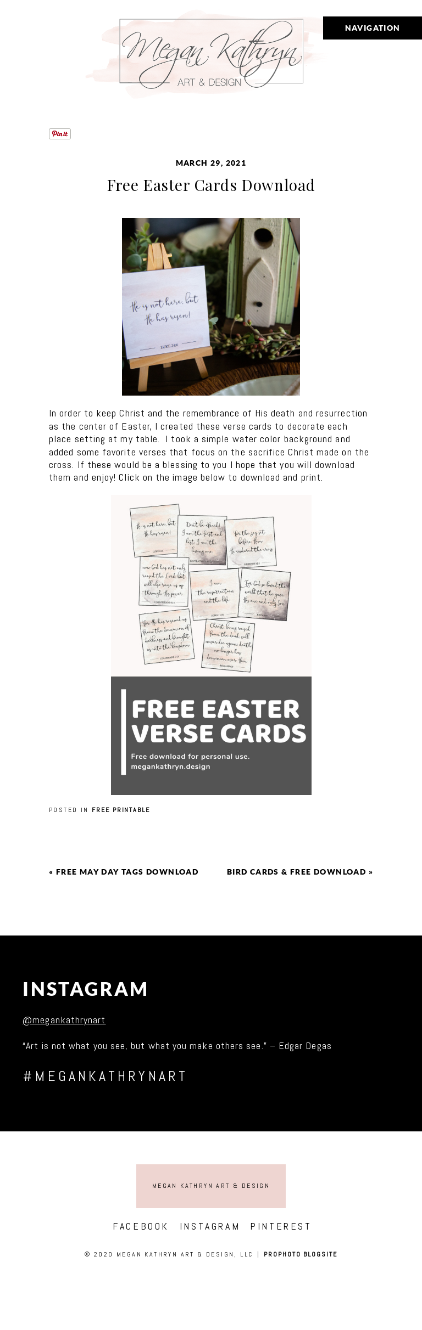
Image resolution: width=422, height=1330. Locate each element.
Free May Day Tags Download (127, 871)
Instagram (86, 989)
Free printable (121, 809)
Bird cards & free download (296, 871)
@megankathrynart (64, 1019)
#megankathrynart (105, 1076)
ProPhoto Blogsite (300, 1254)
